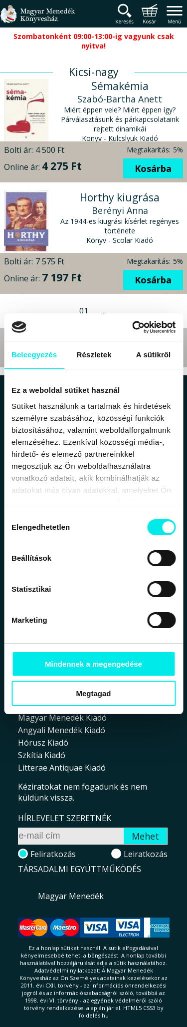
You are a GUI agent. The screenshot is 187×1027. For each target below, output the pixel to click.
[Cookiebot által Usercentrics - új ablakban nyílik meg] (133, 327)
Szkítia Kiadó (41, 755)
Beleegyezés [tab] (34, 354)
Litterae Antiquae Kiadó (62, 767)
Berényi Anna (120, 210)
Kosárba (153, 168)
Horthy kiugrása (120, 197)
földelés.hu (94, 1015)
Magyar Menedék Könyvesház (37, 19)
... (103, 310)
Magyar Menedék (71, 896)
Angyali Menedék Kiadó (61, 730)
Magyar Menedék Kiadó (62, 717)
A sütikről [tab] (153, 354)
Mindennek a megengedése (93, 664)
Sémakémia (120, 86)
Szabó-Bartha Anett (119, 99)
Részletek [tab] (94, 354)
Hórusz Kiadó (43, 742)
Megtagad (93, 693)
